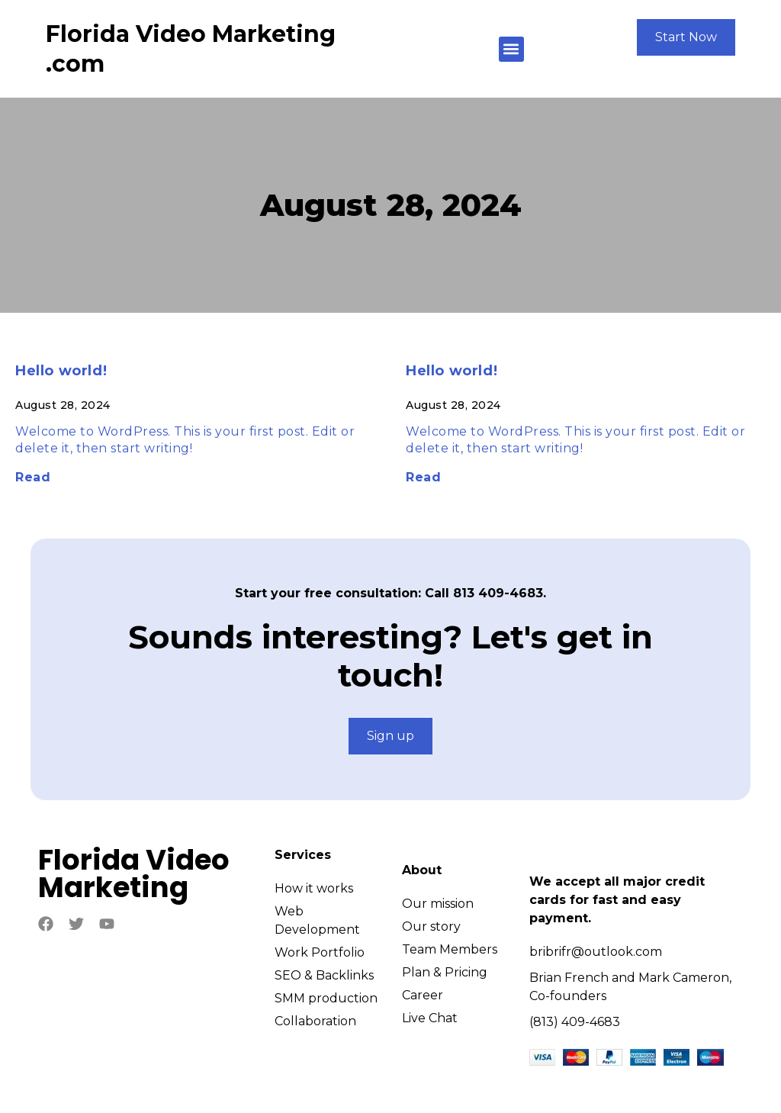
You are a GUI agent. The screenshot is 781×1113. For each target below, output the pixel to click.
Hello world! (61, 370)
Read (32, 477)
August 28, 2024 (391, 205)
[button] (511, 49)
